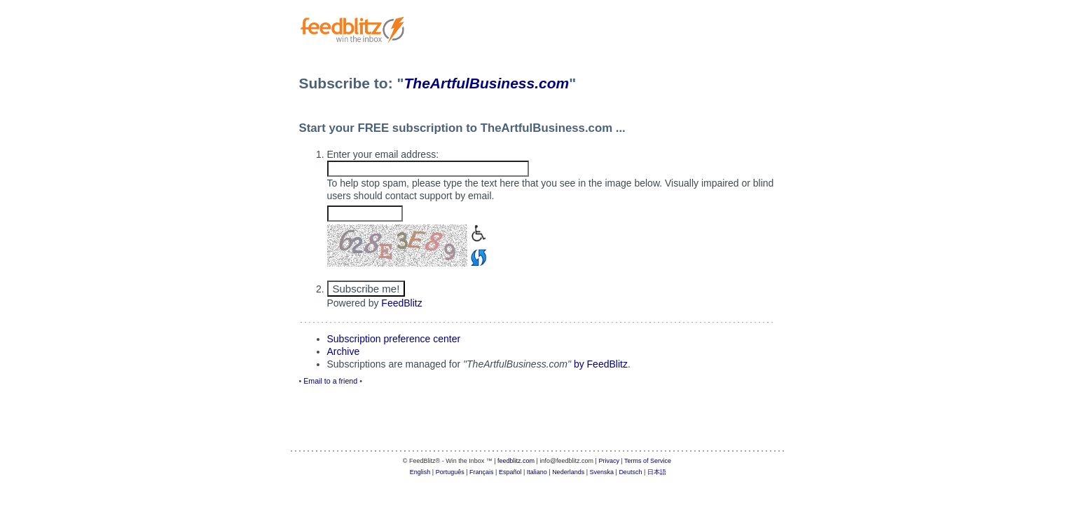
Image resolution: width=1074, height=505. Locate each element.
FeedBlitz (401, 303)
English (420, 472)
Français (481, 472)
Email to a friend (330, 381)
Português (450, 472)
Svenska (602, 472)
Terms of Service (647, 460)
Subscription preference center (394, 338)
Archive (343, 351)
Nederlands (568, 472)
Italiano (537, 472)
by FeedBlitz (601, 364)
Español (510, 472)
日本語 (656, 472)
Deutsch (630, 472)
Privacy (608, 460)
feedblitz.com (516, 460)
